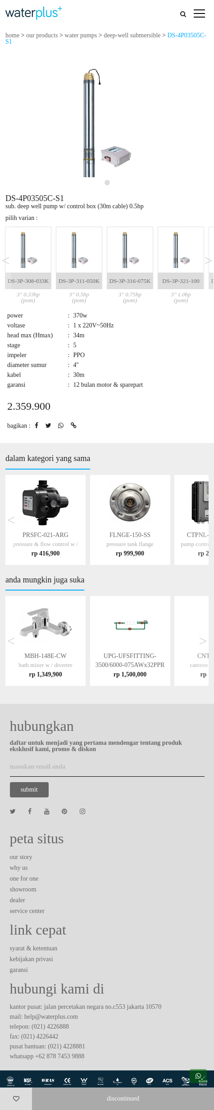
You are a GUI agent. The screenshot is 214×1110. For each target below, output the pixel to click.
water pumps (80, 35)
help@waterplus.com (51, 1016)
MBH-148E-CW (45, 665)
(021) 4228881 (66, 1046)
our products (42, 35)
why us (19, 867)
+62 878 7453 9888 (59, 1056)
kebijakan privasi (31, 959)
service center (27, 911)
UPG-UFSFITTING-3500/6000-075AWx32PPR (130, 665)
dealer (17, 900)
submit (29, 789)
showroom (23, 889)
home (12, 35)
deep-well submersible (132, 35)
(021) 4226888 (50, 1026)
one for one (24, 878)
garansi (19, 970)
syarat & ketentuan (34, 948)
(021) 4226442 (40, 1036)
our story (21, 857)
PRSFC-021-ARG (45, 544)
